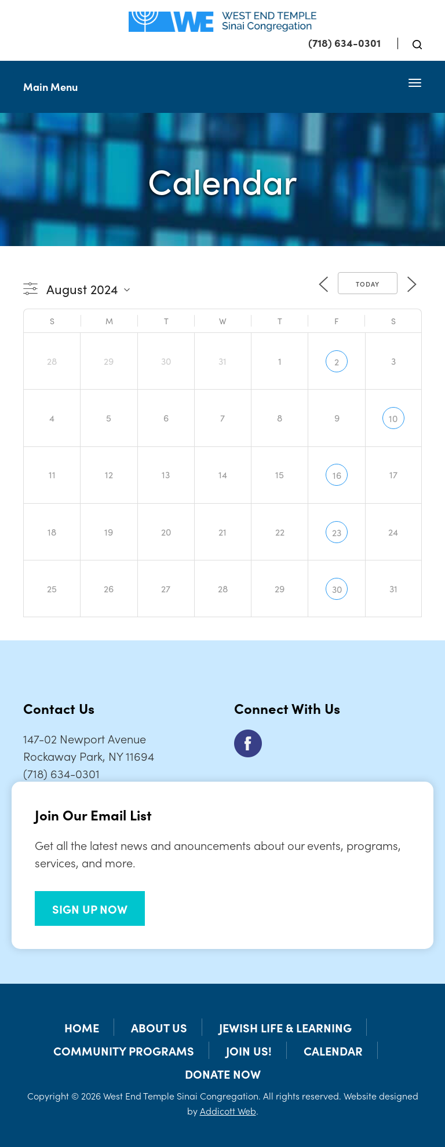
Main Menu (50, 86)
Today (368, 283)
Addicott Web (228, 1110)
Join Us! (249, 1050)
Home (81, 1027)
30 (337, 588)
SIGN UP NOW (89, 908)
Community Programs (123, 1050)
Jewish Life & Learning (285, 1027)
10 (393, 418)
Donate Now (223, 1073)
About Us (159, 1027)
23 (336, 532)
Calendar (333, 1050)
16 (337, 474)
